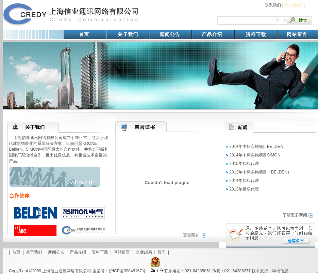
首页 (16, 252)
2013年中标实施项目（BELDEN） (260, 172)
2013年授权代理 (244, 189)
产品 (275, 20)
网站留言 (122, 252)
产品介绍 (78, 252)
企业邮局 (144, 252)
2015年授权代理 (244, 163)
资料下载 (100, 252)
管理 (161, 252)
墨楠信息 (280, 271)
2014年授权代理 (244, 180)
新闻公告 (56, 252)
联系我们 (273, 5)
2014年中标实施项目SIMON (254, 155)
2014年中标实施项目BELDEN (256, 146)
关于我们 (34, 252)
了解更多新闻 (295, 215)
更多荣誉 (191, 235)
